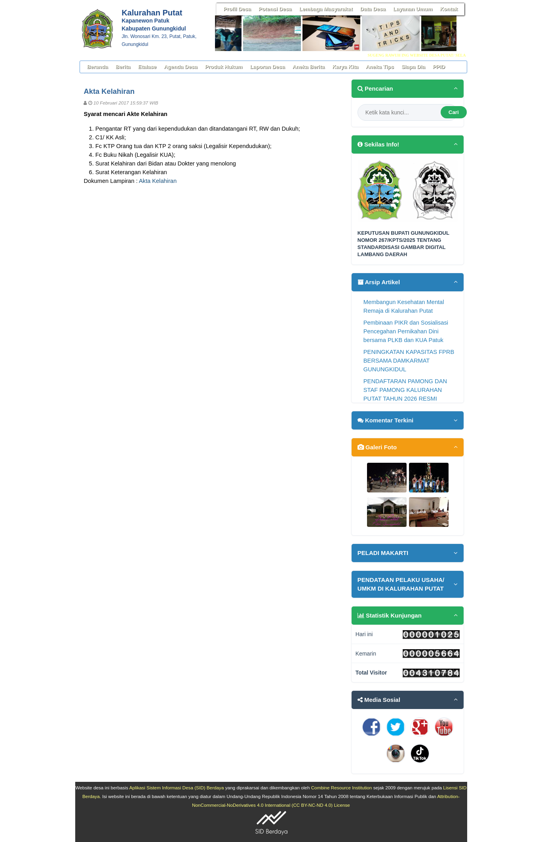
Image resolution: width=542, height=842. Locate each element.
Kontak (449, 9)
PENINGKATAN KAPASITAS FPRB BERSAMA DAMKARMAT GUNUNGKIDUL (408, 361)
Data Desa (372, 9)
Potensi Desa (275, 9)
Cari (454, 112)
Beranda (97, 67)
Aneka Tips (380, 67)
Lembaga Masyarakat (326, 9)
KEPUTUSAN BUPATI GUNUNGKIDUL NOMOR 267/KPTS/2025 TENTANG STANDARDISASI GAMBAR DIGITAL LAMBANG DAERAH (403, 244)
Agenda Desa (180, 67)
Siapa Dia (413, 67)
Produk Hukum (223, 67)
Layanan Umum (412, 9)
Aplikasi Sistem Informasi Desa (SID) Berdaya (176, 787)
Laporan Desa (267, 67)
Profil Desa (237, 9)
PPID (439, 67)
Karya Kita (345, 67)
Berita (123, 67)
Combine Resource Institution (341, 787)
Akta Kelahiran (158, 181)
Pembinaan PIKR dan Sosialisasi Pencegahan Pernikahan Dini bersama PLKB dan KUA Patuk (405, 331)
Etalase (147, 67)
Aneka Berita (308, 67)
